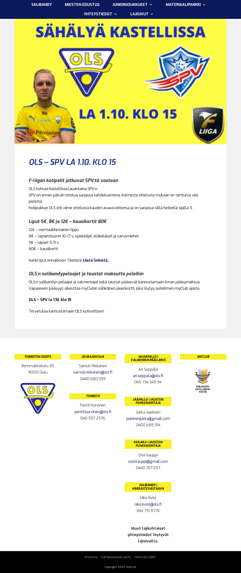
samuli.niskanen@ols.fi (92, 372)
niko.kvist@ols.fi (148, 504)
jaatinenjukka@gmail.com (148, 418)
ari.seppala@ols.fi (148, 375)
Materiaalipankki (186, 4)
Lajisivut (142, 14)
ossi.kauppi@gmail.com (148, 461)
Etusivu (91, 557)
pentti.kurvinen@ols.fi (93, 411)
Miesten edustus (82, 4)
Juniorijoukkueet (132, 4)
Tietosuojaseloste (116, 557)
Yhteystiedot (100, 14)
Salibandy (41, 4)
